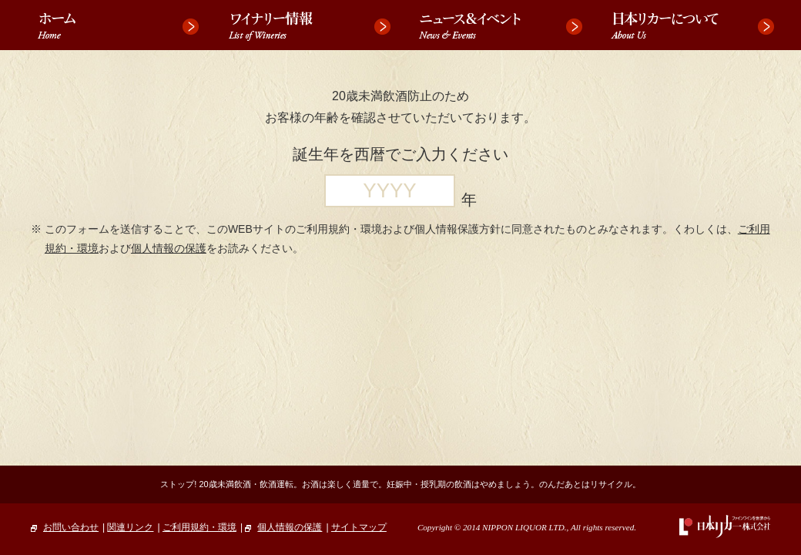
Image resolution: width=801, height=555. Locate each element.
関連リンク (130, 527)
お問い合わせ (65, 527)
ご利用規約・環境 (199, 527)
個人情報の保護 (168, 248)
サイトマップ (359, 527)
